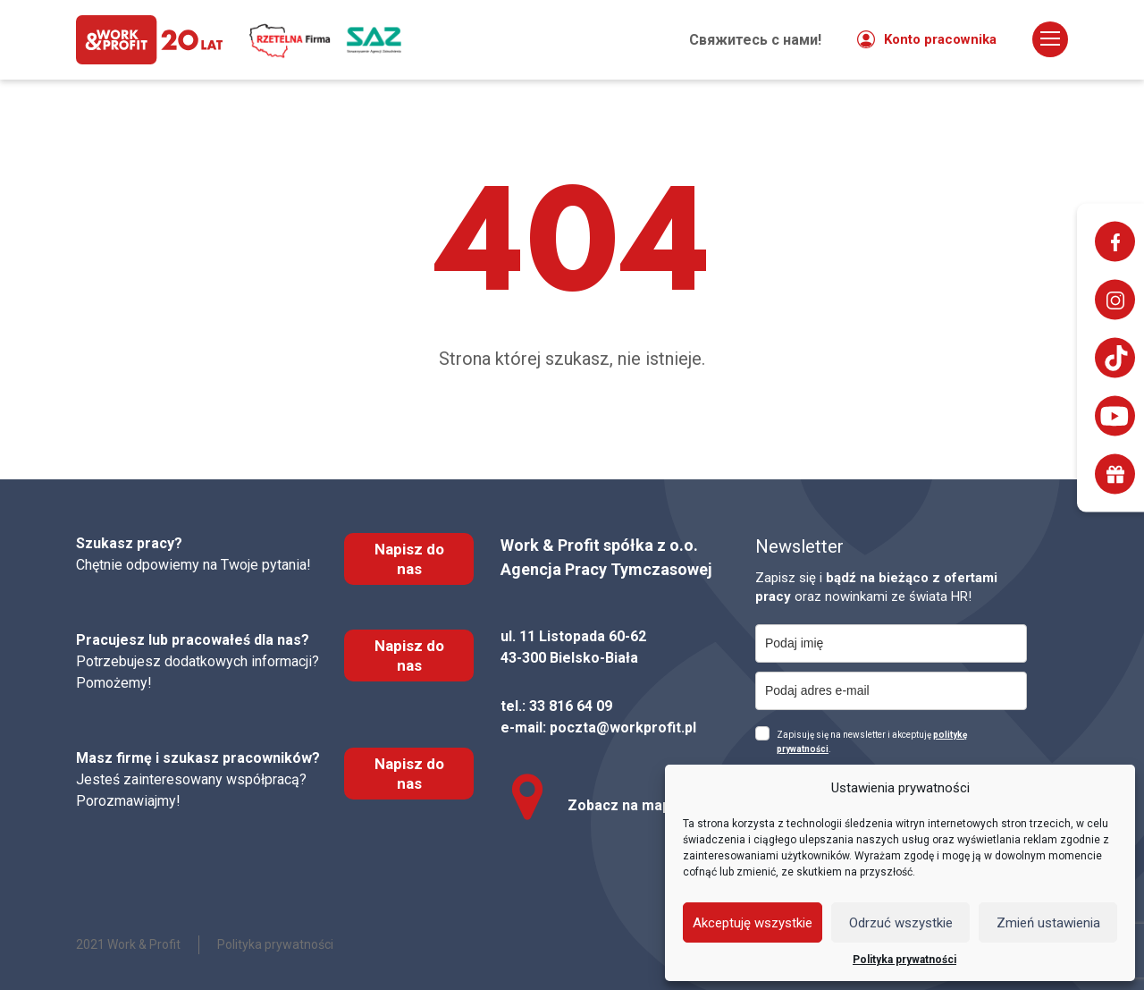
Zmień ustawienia (1048, 923)
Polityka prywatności (904, 959)
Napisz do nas (409, 559)
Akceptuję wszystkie (752, 923)
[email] (891, 691)
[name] (891, 643)
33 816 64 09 (570, 706)
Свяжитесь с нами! (755, 40)
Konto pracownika (927, 41)
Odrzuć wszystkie (901, 923)
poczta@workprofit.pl (623, 727)
